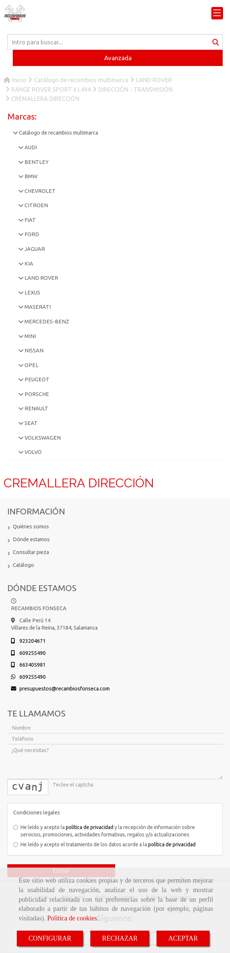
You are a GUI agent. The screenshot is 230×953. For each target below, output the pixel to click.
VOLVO (32, 452)
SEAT (30, 423)
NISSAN (33, 350)
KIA (28, 264)
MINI (29, 336)
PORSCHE (36, 394)
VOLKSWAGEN (42, 438)
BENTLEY (36, 162)
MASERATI (37, 307)
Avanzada (118, 57)
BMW (30, 176)
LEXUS (31, 293)
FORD (31, 234)
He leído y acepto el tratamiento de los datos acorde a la (104, 844)
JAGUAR (34, 249)
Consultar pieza (31, 552)
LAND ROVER (40, 278)
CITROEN (35, 205)
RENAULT (35, 408)
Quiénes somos (31, 526)
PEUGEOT (36, 379)
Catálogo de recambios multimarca (58, 133)
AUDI (30, 147)
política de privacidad (89, 827)
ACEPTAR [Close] (183, 938)
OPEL (30, 365)
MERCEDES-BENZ (46, 322)
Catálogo (23, 565)
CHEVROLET (39, 191)
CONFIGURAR (50, 938)
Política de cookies (72, 918)
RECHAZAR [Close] (119, 938)
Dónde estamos (31, 539)
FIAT (29, 220)
